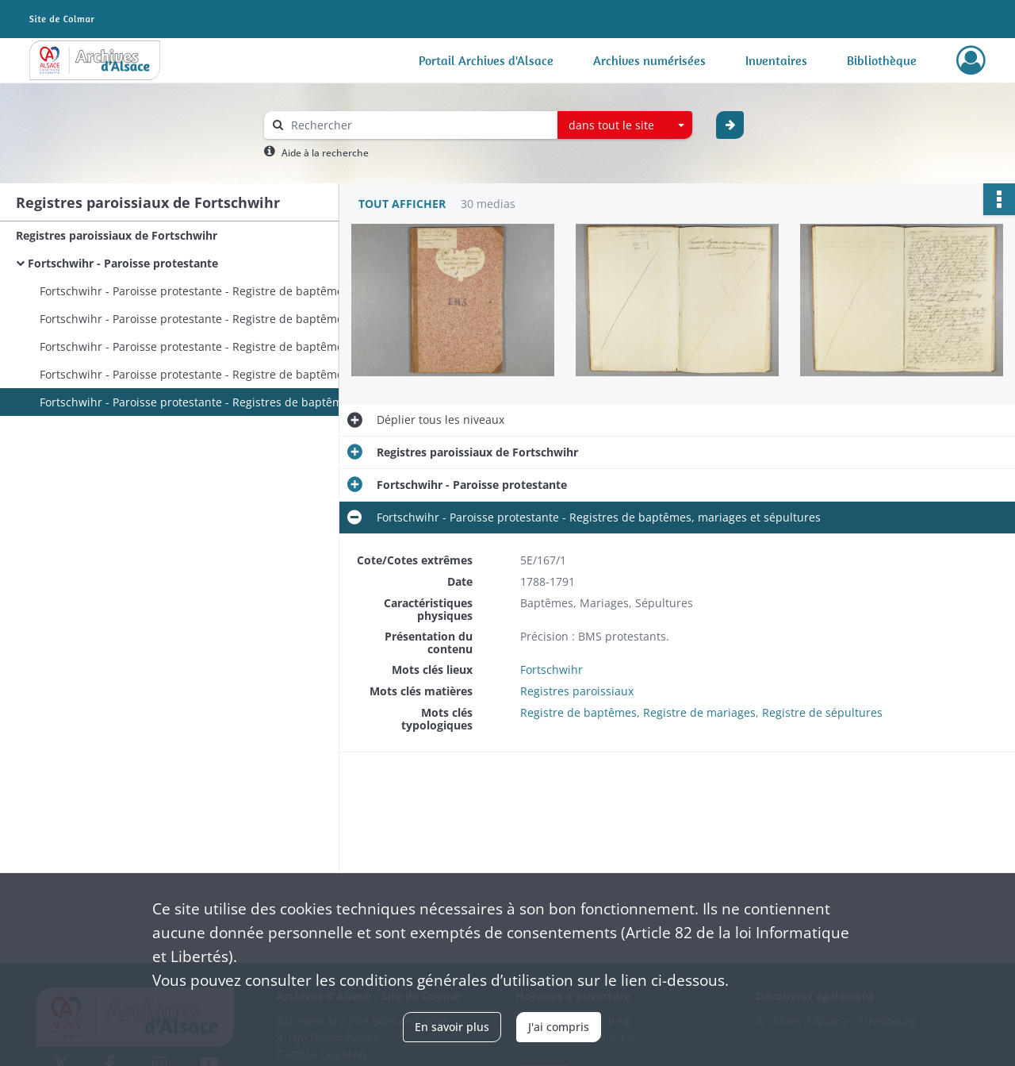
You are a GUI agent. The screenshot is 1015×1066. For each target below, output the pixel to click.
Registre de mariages (699, 712)
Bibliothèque (882, 60)
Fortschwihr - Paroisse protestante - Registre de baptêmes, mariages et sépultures (198, 318)
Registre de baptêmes (578, 712)
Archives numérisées (649, 60)
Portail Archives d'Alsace (486, 60)
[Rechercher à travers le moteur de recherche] (418, 125)
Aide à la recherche (325, 153)
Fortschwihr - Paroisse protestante (123, 263)
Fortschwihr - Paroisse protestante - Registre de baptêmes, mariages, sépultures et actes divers (198, 290)
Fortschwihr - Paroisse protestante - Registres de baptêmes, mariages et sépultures (198, 402)
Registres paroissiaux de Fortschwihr (116, 235)
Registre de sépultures (822, 712)
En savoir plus (452, 1026)
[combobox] (624, 125)
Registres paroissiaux (577, 690)
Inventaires (776, 60)
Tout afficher (402, 204)
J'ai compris (558, 1026)
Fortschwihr (551, 669)
